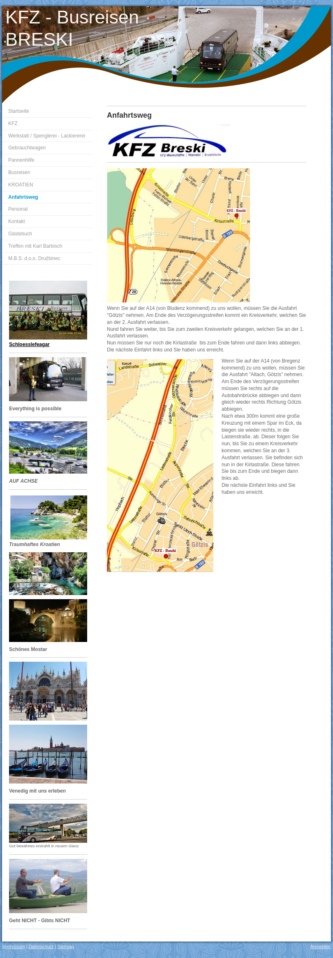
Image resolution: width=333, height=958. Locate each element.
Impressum (13, 946)
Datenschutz (40, 946)
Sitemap (66, 946)
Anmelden (320, 946)
